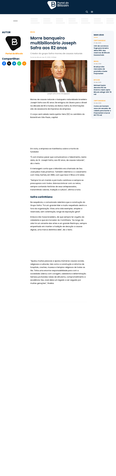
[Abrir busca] (87, 12)
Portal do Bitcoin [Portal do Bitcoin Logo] (58, 5)
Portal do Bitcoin (14, 53)
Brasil (32, 32)
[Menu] (92, 12)
